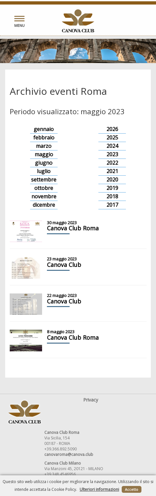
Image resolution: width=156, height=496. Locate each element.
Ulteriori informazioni (99, 489)
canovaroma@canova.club (68, 454)
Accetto (131, 489)
